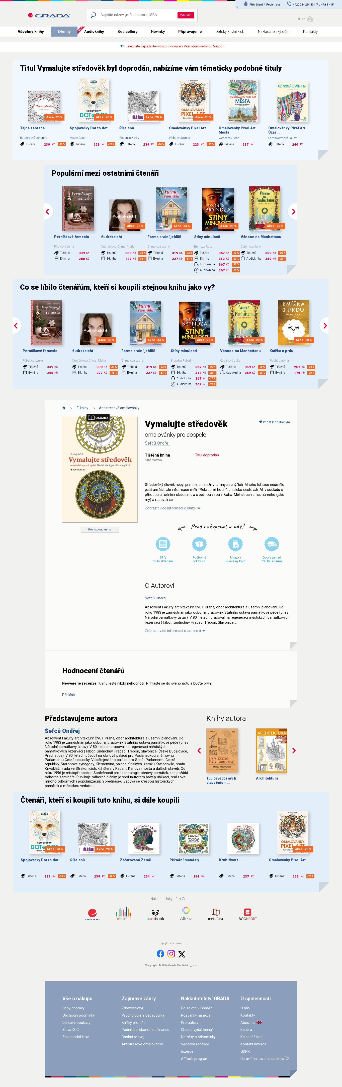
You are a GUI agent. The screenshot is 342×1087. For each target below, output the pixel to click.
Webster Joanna (179, 138)
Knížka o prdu (281, 351)
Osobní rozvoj (133, 1037)
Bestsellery (127, 31)
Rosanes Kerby (129, 138)
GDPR (245, 1051)
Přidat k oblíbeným (274, 422)
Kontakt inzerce (253, 1044)
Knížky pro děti (133, 1023)
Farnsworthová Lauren (283, 138)
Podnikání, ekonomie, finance (145, 1030)
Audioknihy (94, 31)
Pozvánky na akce (196, 1015)
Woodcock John (229, 138)
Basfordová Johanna (33, 138)
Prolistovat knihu (99, 529)
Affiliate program (194, 1059)
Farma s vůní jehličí (164, 237)
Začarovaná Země (135, 860)
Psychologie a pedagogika (143, 1015)
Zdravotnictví (132, 1008)
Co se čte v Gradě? (196, 1008)
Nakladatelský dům (274, 31)
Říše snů (126, 128)
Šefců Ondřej (157, 443)
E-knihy (64, 31)
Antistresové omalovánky (119, 408)
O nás (245, 1008)
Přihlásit (68, 695)
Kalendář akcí (251, 1037)
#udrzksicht (111, 237)
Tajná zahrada (32, 128)
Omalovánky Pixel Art (187, 128)
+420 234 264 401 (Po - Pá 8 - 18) (313, 4)
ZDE (122, 46)
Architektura (267, 778)
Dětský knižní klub (229, 31)
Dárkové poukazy (76, 1023)
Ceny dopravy (73, 1008)
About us (247, 1023)
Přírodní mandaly (184, 860)
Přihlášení (256, 4)
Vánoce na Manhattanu (261, 237)
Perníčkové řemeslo (71, 237)
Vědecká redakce (195, 1044)
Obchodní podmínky (78, 1015)
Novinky (158, 31)
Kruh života (228, 860)
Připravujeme (190, 31)
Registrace (273, 4)
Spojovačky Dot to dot (89, 128)
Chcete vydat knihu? (197, 1030)
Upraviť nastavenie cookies (262, 1059)
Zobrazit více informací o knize (170, 508)
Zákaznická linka (75, 1037)
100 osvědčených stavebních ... (221, 780)
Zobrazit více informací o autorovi (173, 631)
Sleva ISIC (70, 1030)
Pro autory (189, 1023)
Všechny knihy (31, 31)
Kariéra (246, 1030)
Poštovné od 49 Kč (199, 559)
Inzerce (187, 1051)
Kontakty (310, 31)
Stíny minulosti (207, 237)
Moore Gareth (78, 138)
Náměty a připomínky (198, 1037)
